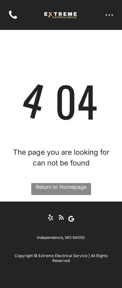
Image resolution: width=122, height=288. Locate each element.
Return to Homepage (61, 187)
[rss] (61, 218)
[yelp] (50, 218)
